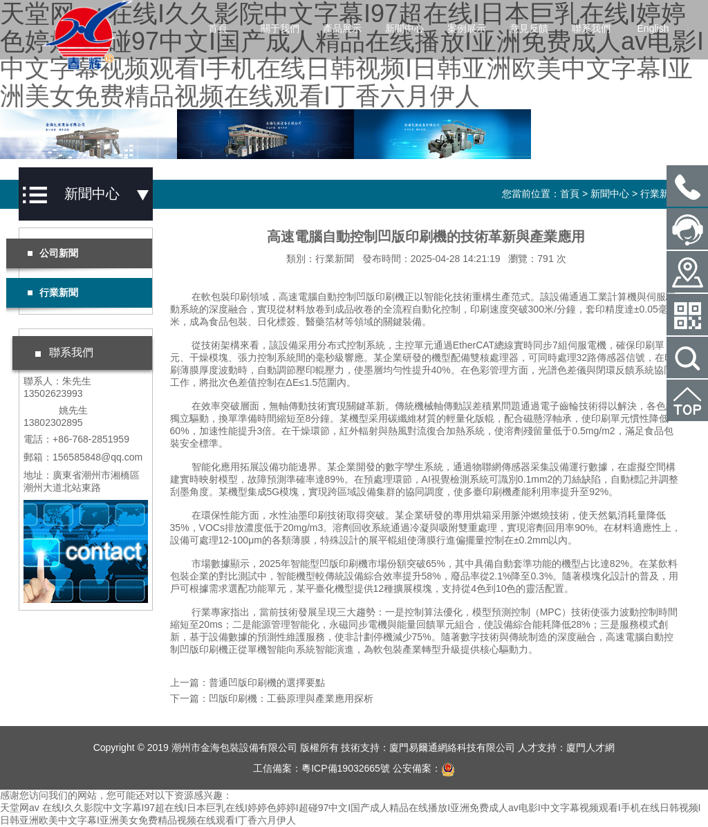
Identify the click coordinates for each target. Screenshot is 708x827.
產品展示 (342, 28)
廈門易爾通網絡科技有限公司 (452, 747)
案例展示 (466, 28)
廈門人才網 (590, 747)
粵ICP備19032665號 (345, 768)
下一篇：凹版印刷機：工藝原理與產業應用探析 (271, 698)
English (653, 28)
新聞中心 (404, 28)
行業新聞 (659, 193)
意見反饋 (529, 28)
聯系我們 (591, 28)
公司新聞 (52, 253)
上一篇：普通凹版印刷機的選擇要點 (247, 682)
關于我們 (280, 28)
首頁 (217, 28)
